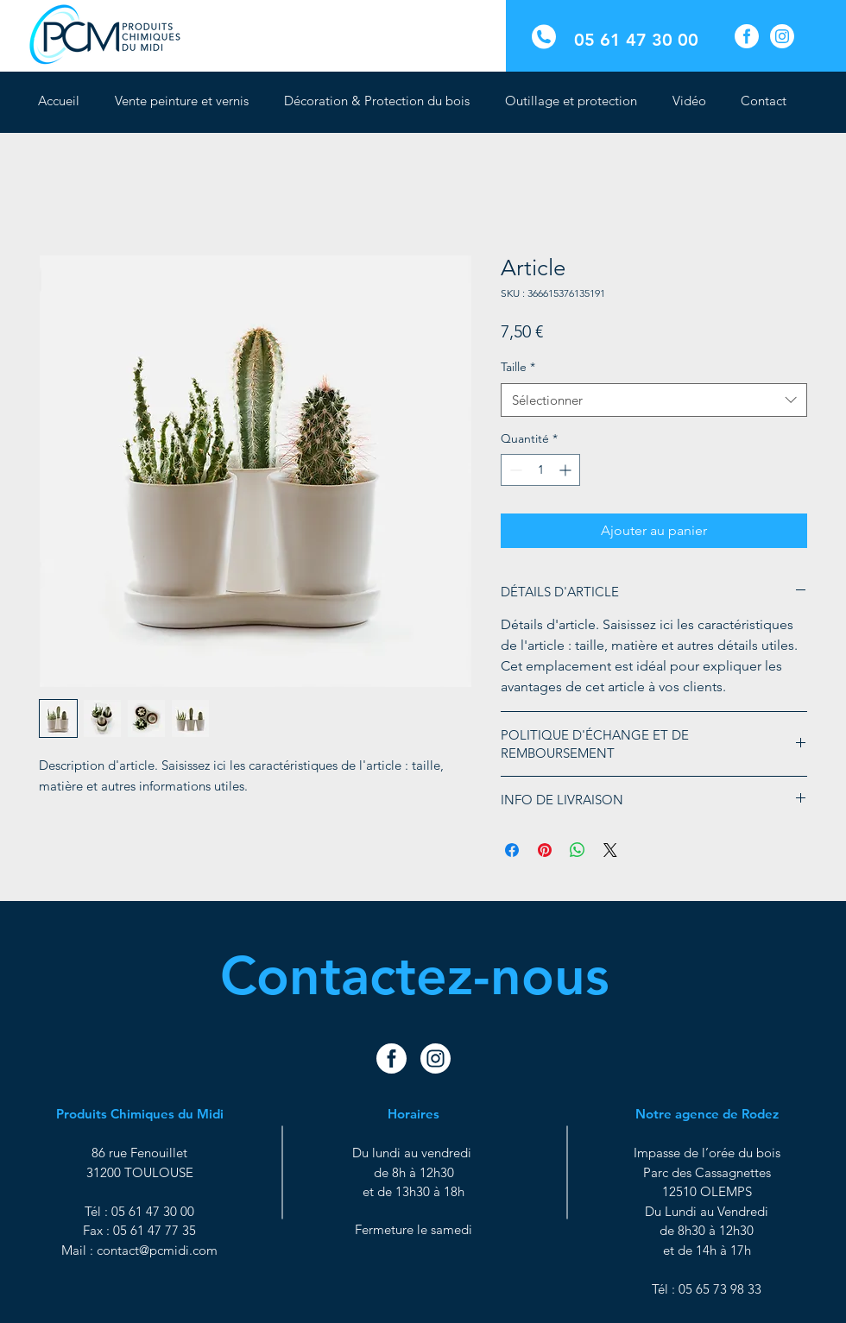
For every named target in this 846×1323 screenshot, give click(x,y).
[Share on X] (610, 850)
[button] (381, 101)
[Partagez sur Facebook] (512, 850)
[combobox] (654, 400)
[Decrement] (514, 470)
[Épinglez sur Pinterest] (544, 850)
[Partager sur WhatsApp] (577, 850)
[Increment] (567, 470)
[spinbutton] (540, 470)
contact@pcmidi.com (157, 1250)
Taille (518, 367)
